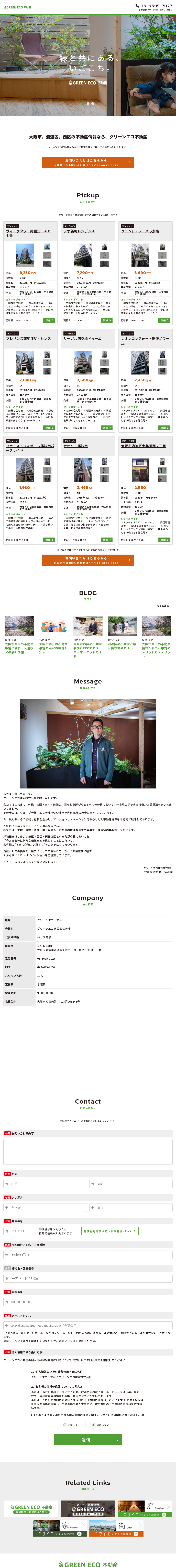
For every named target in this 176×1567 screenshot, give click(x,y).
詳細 (48, 320)
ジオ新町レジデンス (79, 231)
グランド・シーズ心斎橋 (140, 231)
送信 (86, 1439)
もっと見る (163, 605)
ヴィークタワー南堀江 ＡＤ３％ (28, 233)
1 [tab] (83, 103)
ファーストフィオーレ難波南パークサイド (30, 448)
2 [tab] (88, 103)
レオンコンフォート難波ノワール (145, 340)
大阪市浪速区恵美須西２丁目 (143, 446)
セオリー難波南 (76, 446)
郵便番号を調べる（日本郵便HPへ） (108, 1231)
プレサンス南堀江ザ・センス (28, 338)
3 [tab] (92, 103)
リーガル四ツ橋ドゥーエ (83, 338)
